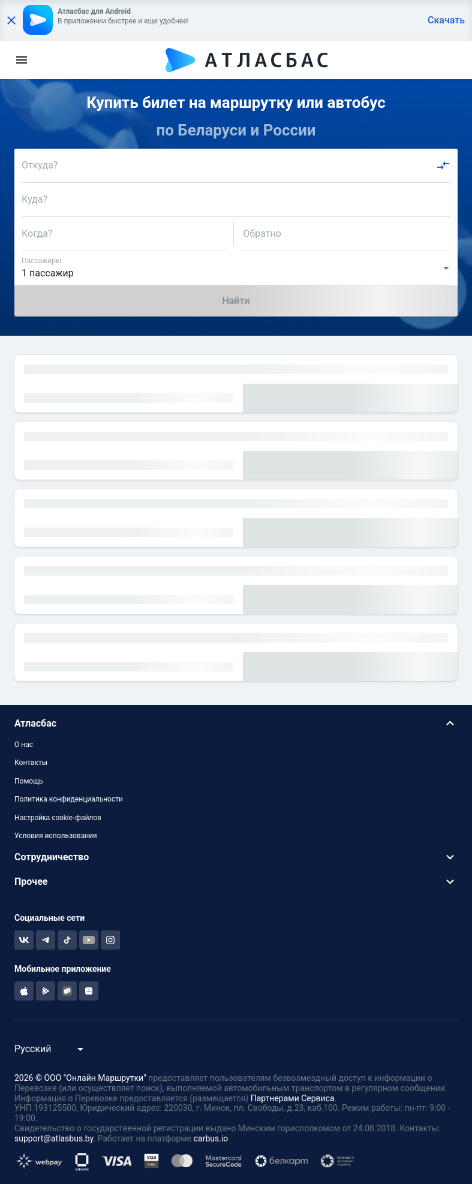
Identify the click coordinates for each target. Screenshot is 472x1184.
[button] (236, 723)
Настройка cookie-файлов (57, 818)
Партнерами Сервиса (293, 1098)
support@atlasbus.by (54, 1138)
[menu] (21, 60)
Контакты (30, 762)
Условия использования (55, 835)
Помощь (28, 781)
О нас (23, 744)
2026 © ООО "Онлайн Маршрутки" (80, 1078)
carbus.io (211, 1138)
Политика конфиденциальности (68, 799)
